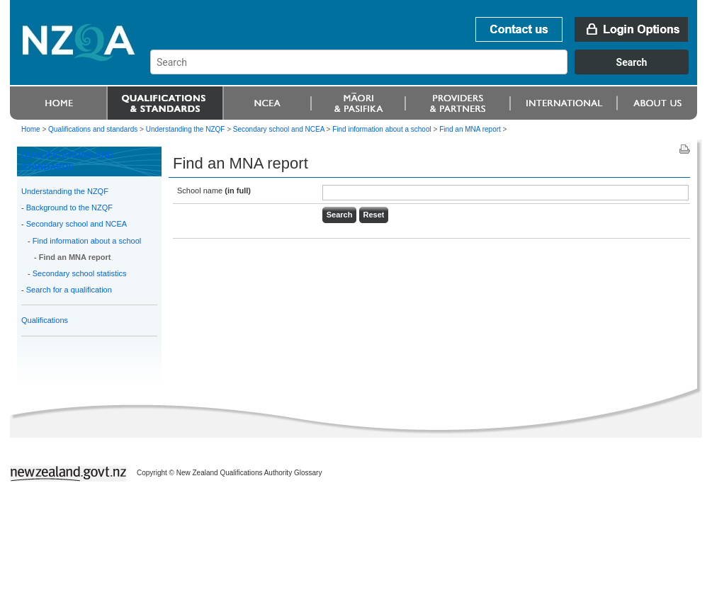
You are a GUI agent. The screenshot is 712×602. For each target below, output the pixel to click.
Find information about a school (87, 241)
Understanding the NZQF (64, 191)
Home (30, 129)
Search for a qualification (69, 289)
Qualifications (44, 320)
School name (214, 190)
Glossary (308, 473)
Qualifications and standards (92, 129)
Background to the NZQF (69, 207)
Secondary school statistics (80, 273)
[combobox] (426, 70)
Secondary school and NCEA (76, 224)
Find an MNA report (75, 257)
